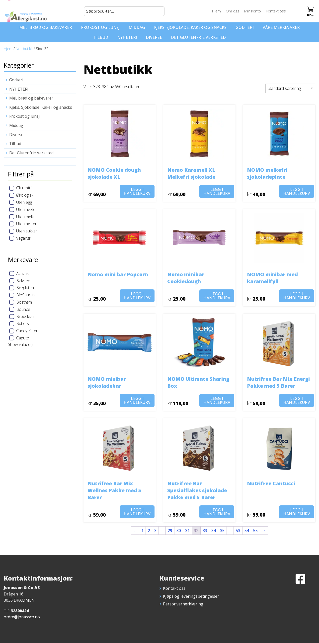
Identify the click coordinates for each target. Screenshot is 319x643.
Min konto (253, 10)
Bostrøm (24, 302)
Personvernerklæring (183, 604)
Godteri (245, 27)
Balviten (23, 280)
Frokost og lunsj (100, 27)
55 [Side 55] (255, 530)
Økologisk (24, 195)
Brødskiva (25, 316)
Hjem (217, 10)
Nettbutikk (24, 48)
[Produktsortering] (290, 88)
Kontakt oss (277, 10)
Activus (22, 273)
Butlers (22, 323)
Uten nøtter (26, 223)
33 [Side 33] (205, 530)
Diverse (154, 37)
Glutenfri (23, 188)
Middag (137, 27)
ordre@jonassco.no (22, 617)
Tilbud (100, 37)
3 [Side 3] (155, 530)
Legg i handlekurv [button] (137, 191)
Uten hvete (25, 209)
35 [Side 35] (222, 530)
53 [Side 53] (238, 530)
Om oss (233, 10)
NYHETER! (127, 37)
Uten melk (25, 216)
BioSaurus (25, 295)
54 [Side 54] (246, 530)
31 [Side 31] (187, 530)
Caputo (22, 338)
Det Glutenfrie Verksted (198, 37)
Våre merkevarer (281, 27)
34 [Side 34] (213, 530)
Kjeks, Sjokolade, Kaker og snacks (190, 27)
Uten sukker (26, 231)
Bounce (23, 309)
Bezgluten (25, 287)
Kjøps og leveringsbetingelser (191, 596)
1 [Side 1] (142, 530)
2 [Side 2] (149, 530)
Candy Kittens (28, 330)
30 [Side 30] (178, 530)
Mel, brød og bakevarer (45, 27)
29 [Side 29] (170, 530)
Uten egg (24, 202)
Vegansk (23, 238)
